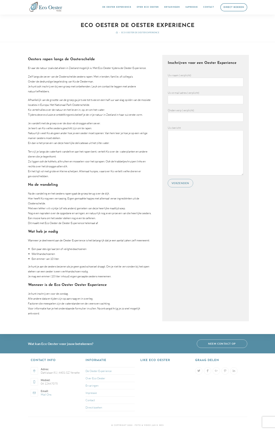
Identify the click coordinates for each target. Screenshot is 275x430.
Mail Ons (46, 394)
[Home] (117, 32)
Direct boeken (94, 407)
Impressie (91, 393)
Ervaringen (92, 385)
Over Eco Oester (95, 378)
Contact (90, 400)
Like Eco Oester (155, 360)
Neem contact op (222, 343)
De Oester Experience (99, 371)
